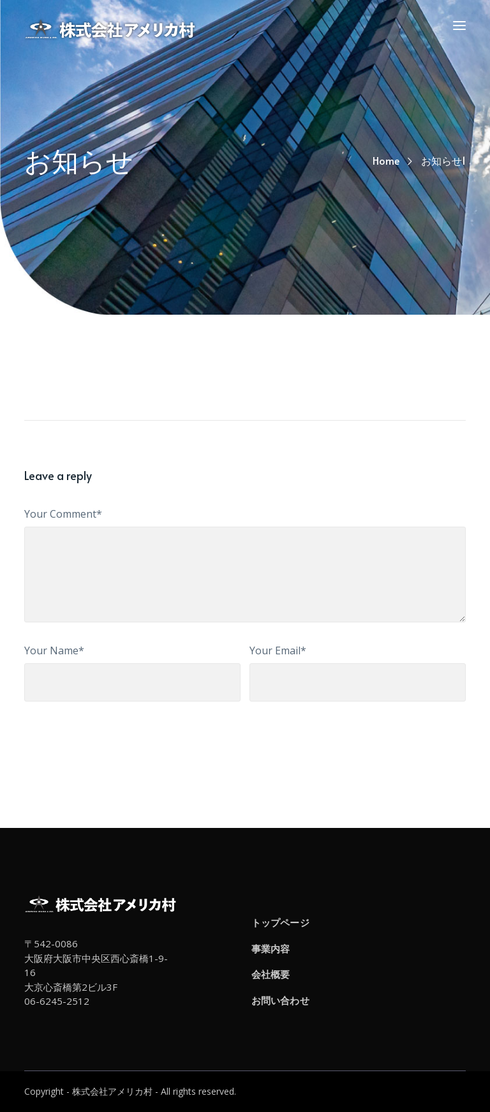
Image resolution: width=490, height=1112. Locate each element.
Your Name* (54, 650)
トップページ (280, 922)
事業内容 (270, 948)
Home (386, 160)
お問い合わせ (280, 1000)
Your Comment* (63, 514)
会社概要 (270, 974)
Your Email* (277, 650)
